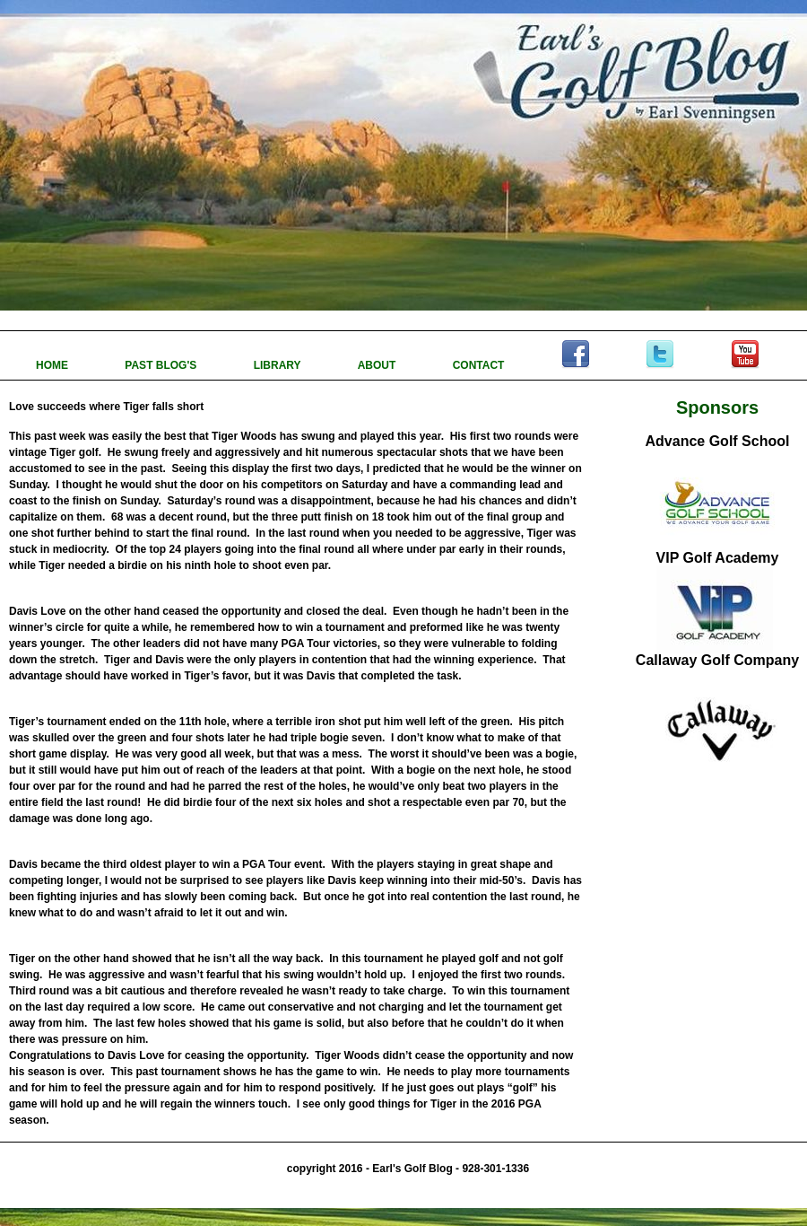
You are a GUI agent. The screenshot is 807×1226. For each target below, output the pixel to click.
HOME (53, 365)
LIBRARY (279, 365)
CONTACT (480, 365)
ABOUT (378, 365)
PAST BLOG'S (162, 365)
